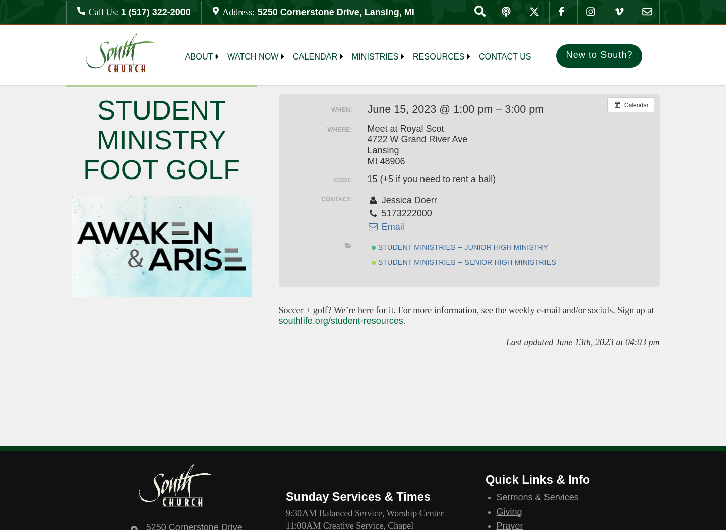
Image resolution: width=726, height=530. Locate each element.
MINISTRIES (375, 56)
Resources (439, 56)
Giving (509, 512)
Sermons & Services (538, 497)
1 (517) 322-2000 (156, 12)
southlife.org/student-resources (341, 321)
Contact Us (505, 56)
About (199, 56)
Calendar (315, 56)
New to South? (599, 55)
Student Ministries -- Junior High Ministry (460, 247)
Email (385, 227)
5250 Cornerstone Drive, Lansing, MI (336, 12)
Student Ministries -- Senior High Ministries (464, 262)
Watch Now (253, 56)
